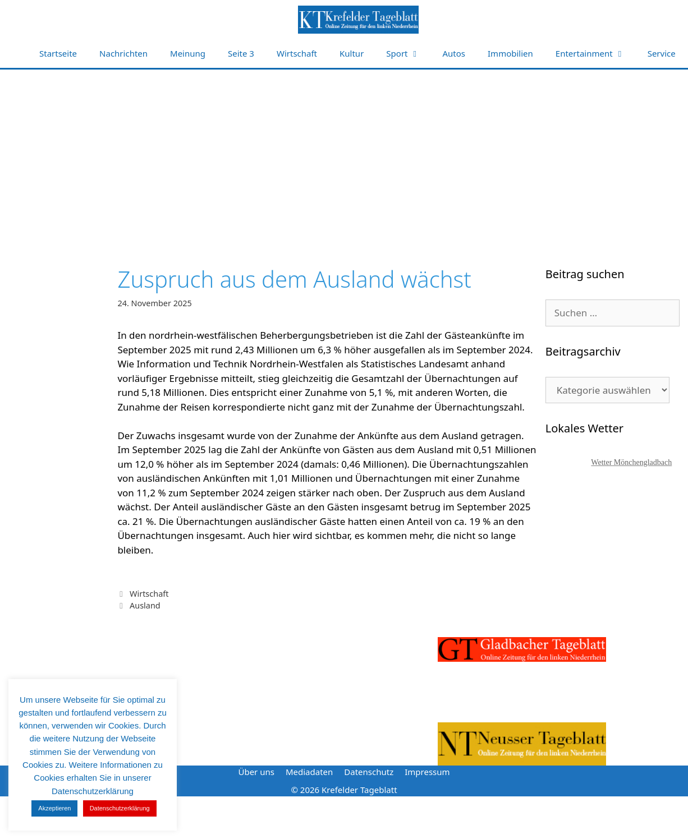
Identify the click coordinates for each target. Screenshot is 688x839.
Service (662, 53)
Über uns (256, 771)
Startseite (58, 53)
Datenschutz (368, 771)
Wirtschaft (297, 53)
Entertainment (596, 53)
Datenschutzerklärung (120, 808)
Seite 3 (241, 53)
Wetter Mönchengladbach (631, 462)
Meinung (187, 53)
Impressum (427, 771)
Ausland (145, 605)
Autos (454, 53)
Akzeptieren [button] (54, 808)
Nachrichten (123, 53)
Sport (408, 53)
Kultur (352, 53)
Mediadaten (309, 771)
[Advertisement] (344, 153)
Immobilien (510, 53)
